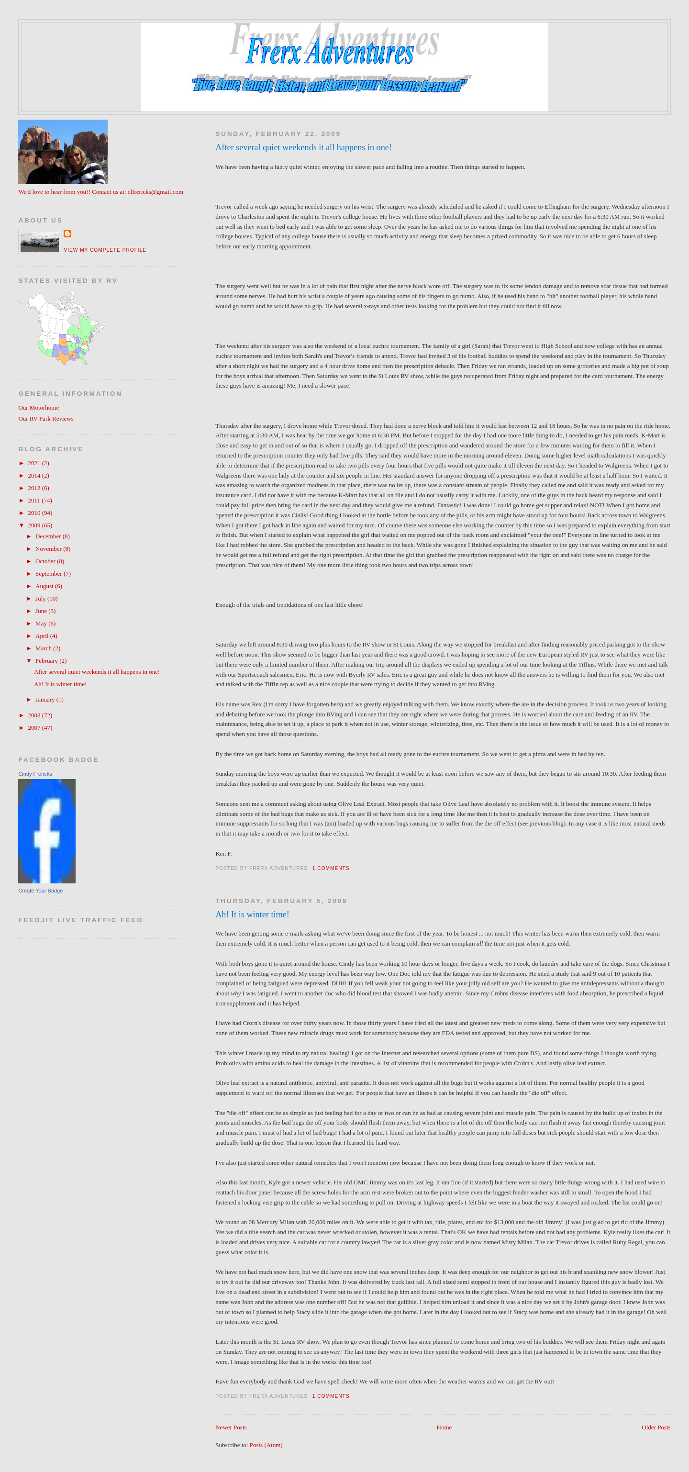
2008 (35, 715)
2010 (35, 512)
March (44, 648)
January (45, 699)
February (47, 660)
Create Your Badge (40, 890)
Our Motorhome (38, 407)
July (41, 598)
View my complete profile (105, 250)
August (45, 586)
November (49, 548)
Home (444, 1427)
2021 (35, 463)
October (46, 561)
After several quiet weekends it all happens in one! (303, 147)
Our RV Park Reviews (45, 418)
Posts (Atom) (266, 1445)
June (41, 610)
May (41, 623)
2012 (35, 487)
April (42, 635)
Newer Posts (230, 1427)
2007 (35, 727)
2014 (35, 475)
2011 (35, 500)
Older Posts (656, 1427)
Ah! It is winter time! (252, 914)
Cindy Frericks (35, 774)
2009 (35, 525)
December (49, 536)
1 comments (331, 868)
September (49, 573)
